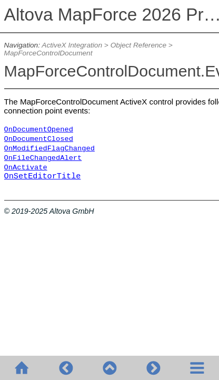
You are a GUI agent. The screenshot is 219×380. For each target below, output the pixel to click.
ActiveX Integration (72, 45)
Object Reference (138, 45)
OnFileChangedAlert (43, 158)
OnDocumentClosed (38, 139)
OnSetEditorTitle (42, 176)
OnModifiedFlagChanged (49, 149)
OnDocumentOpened (38, 130)
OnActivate (25, 168)
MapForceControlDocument (48, 53)
